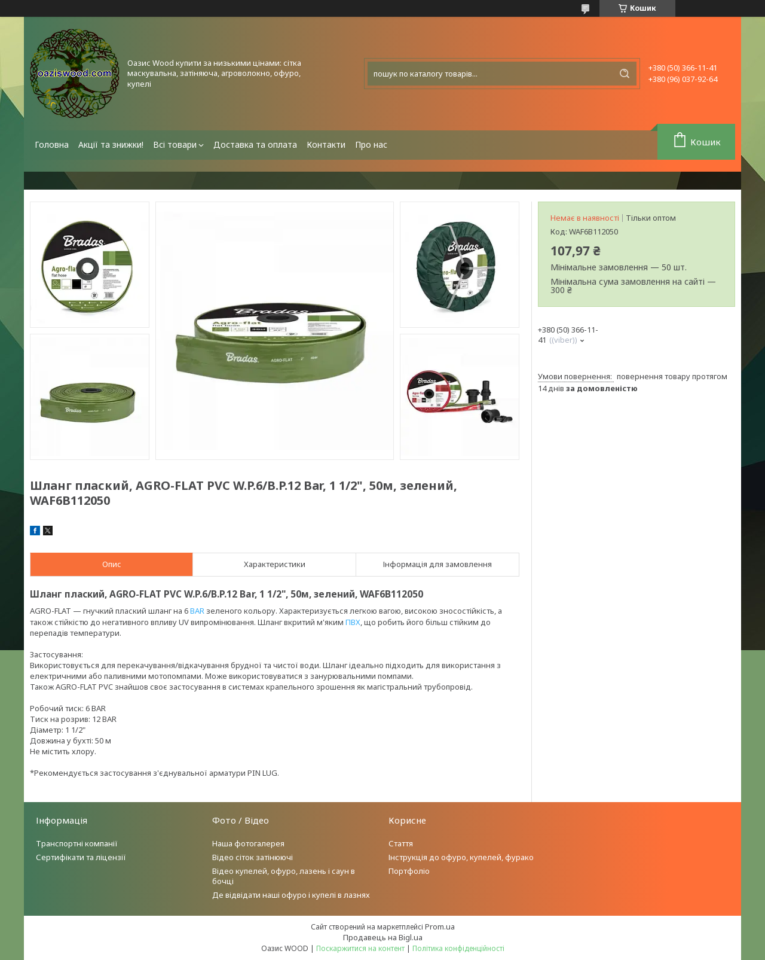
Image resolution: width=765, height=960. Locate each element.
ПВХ (352, 622)
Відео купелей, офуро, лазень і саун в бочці (283, 875)
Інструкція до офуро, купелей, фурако (461, 857)
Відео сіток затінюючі (252, 857)
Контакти (326, 144)
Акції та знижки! (110, 144)
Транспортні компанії (77, 843)
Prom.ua (440, 926)
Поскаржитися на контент (360, 948)
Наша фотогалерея (248, 843)
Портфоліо (409, 870)
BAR (197, 610)
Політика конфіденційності (458, 948)
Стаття (400, 843)
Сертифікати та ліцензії (81, 857)
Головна (52, 144)
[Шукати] (625, 74)
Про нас (371, 144)
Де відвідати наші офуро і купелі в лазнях (291, 894)
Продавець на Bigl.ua (383, 937)
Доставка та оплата (255, 144)
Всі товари (175, 144)
